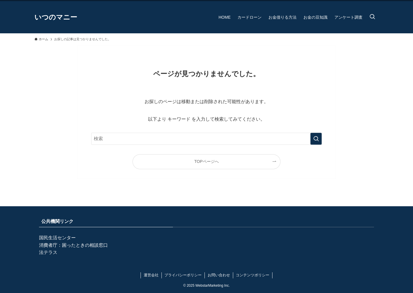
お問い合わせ (219, 275)
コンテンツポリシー (252, 275)
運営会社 (151, 275)
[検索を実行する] (316, 139)
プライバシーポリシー (183, 275)
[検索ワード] (206, 139)
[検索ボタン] (372, 17)
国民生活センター (57, 237)
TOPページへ (206, 161)
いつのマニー (55, 17)
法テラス (48, 252)
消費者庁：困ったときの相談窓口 (73, 245)
